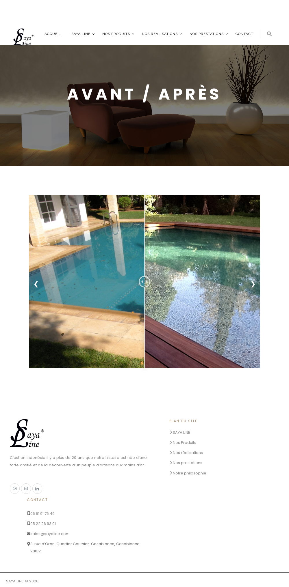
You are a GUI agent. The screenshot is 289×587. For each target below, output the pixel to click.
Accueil (53, 34)
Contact (244, 34)
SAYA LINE (80, 34)
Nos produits (116, 34)
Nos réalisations (160, 34)
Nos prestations (207, 34)
